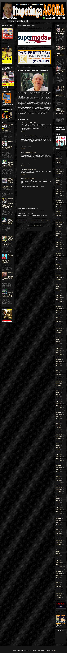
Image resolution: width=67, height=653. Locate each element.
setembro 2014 (59, 467)
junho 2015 (58, 447)
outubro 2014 (58, 465)
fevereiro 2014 (59, 482)
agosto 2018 (58, 363)
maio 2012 (58, 529)
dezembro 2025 (59, 169)
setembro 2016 (59, 414)
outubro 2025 (58, 173)
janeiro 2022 (58, 273)
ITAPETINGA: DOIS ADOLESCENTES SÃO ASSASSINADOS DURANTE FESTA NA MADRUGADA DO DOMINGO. (7, 222)
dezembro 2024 (59, 195)
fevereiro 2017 (59, 403)
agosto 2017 (58, 390)
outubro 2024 (58, 200)
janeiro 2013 (58, 511)
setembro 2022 (59, 255)
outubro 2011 (58, 544)
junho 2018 (58, 368)
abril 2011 (58, 558)
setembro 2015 (59, 440)
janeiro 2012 (58, 538)
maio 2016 (58, 423)
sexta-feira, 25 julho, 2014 (30, 178)
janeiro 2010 (58, 591)
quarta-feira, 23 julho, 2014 (30, 122)
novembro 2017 (59, 383)
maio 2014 (58, 476)
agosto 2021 (58, 284)
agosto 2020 (58, 310)
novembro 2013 (59, 489)
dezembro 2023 (59, 222)
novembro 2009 (59, 595)
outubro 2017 (58, 385)
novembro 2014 (59, 463)
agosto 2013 (58, 496)
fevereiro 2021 (59, 297)
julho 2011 (58, 551)
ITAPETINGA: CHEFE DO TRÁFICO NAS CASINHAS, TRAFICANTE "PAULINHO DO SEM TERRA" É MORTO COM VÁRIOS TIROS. (7, 203)
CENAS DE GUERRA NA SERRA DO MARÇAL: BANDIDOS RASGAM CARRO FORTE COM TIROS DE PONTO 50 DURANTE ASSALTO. (7, 183)
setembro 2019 (59, 334)
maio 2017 (58, 396)
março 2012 (58, 533)
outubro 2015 (58, 438)
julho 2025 (58, 180)
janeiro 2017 (58, 405)
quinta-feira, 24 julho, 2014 (30, 135)
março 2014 (58, 480)
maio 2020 (58, 317)
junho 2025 (58, 182)
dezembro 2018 (59, 354)
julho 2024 (58, 206)
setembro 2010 (59, 573)
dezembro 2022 (59, 248)
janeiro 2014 (58, 485)
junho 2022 (58, 262)
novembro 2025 (59, 171)
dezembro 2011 (59, 540)
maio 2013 (58, 502)
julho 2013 (58, 498)
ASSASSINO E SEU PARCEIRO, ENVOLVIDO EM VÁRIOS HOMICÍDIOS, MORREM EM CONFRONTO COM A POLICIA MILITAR (7, 240)
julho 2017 (58, 392)
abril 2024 (58, 213)
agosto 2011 (58, 549)
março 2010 (58, 586)
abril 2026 (58, 160)
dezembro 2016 (59, 407)
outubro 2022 (58, 253)
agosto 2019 (58, 337)
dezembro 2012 (59, 513)
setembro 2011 (59, 546)
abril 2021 (58, 293)
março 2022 (58, 268)
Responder (23, 131)
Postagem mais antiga (46, 220)
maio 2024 (58, 211)
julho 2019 (58, 339)
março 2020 (58, 321)
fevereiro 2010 (59, 588)
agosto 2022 (58, 257)
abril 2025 (58, 187)
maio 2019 (58, 343)
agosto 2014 (58, 469)
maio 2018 (58, 370)
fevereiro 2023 (59, 244)
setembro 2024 (59, 202)
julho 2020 (58, 312)
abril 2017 (58, 398)
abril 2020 (58, 319)
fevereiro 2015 (59, 456)
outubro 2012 (58, 518)
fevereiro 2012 (59, 535)
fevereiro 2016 (59, 429)
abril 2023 (58, 240)
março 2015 (58, 454)
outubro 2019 (58, 332)
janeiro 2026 (58, 167)
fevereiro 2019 (59, 350)
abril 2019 (58, 345)
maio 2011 (58, 555)
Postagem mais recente (23, 220)
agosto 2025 (58, 178)
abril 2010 (58, 584)
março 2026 (58, 162)
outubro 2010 (58, 571)
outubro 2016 (58, 412)
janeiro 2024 (58, 220)
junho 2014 (58, 474)
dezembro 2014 (59, 460)
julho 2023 (58, 233)
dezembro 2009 (59, 593)
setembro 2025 (59, 175)
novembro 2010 (59, 569)
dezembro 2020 (59, 301)
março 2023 (58, 242)
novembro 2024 (59, 198)
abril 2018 (58, 372)
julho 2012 (58, 524)
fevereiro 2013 (59, 509)
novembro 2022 (59, 251)
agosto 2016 (58, 416)
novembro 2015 (59, 436)
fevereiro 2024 (59, 217)
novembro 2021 (59, 277)
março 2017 (58, 401)
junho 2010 (58, 580)
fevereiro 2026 (59, 164)
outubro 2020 (58, 306)
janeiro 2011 (58, 564)
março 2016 (58, 427)
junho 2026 (58, 156)
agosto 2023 (58, 231)
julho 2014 (58, 471)
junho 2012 (58, 527)
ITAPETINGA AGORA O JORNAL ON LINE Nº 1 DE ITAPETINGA (7, 127)
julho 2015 (58, 445)
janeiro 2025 (58, 193)
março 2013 (58, 507)
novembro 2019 (59, 330)
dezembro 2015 (59, 434)
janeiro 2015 (58, 458)
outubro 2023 (58, 226)
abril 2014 (58, 478)
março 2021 (58, 295)
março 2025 (58, 189)
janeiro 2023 (58, 246)
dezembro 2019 (59, 328)
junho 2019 (58, 341)
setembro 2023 (59, 228)
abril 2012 (58, 531)
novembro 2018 (59, 357)
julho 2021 (58, 286)
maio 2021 (58, 290)
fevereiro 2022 (59, 270)
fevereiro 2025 (59, 191)
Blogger (54, 650)
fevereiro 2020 (59, 323)
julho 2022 (58, 259)
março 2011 (58, 560)
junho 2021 (58, 288)
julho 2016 (58, 418)
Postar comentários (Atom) (36, 225)
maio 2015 (58, 449)
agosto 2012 (58, 522)
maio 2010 (58, 582)
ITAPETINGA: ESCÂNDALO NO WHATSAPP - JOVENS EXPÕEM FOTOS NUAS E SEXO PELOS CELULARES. (7, 164)
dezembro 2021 (59, 275)
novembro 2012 (59, 516)
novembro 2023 (59, 224)
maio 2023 (58, 237)
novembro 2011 (59, 542)
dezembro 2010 (59, 566)
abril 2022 (58, 266)
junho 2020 (58, 315)
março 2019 (58, 348)
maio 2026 (58, 158)
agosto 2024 (58, 204)
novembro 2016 (59, 410)
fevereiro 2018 (59, 376)
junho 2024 (58, 209)
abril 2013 (58, 504)
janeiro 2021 (58, 299)
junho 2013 (58, 500)
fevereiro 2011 (59, 562)
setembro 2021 (59, 281)
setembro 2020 (59, 308)
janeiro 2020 (58, 326)
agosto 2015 (58, 443)
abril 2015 (58, 451)
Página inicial (35, 220)
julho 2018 (58, 365)
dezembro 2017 (59, 381)
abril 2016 (58, 425)
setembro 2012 (59, 520)
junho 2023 (58, 235)
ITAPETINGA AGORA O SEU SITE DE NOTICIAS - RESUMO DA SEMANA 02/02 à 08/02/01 (7, 145)
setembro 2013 (59, 493)
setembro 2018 (59, 361)
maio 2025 (58, 184)
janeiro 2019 (58, 352)
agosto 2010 (58, 575)
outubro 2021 (58, 279)
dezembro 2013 (59, 487)
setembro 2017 (59, 387)
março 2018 (58, 374)
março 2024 (58, 215)
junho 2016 (58, 421)
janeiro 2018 (58, 379)
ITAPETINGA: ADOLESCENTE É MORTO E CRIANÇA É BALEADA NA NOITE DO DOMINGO (7, 293)
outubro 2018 (58, 359)
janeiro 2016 (58, 432)
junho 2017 (58, 394)
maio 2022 (58, 264)
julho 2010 (58, 577)
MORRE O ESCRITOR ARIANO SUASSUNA (33, 70)
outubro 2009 (58, 597)
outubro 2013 (58, 491)
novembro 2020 (59, 304)
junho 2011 (58, 553)
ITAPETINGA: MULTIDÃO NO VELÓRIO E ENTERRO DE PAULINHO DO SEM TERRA (7, 276)
